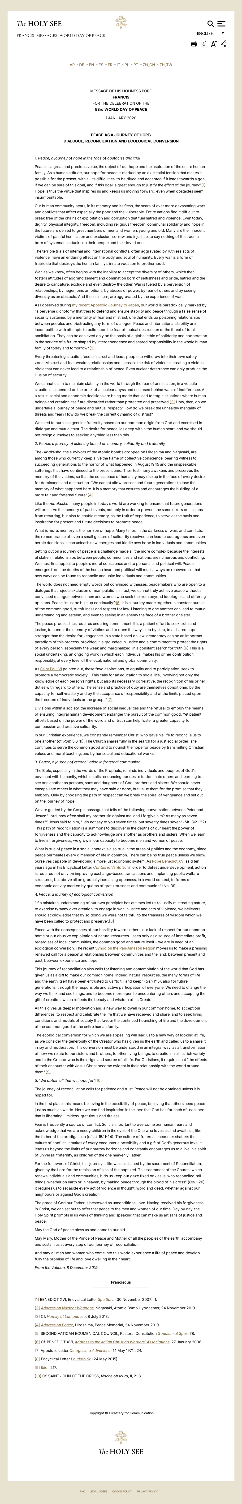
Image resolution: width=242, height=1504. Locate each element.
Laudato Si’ (81, 1359)
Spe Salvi (106, 1299)
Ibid (44, 1367)
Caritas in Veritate (109, 867)
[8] (111, 921)
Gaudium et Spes (173, 1333)
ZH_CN (149, 64)
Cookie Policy (122, 1491)
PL (127, 64)
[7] (110, 699)
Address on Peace (57, 1325)
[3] (172, 402)
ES (101, 64)
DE (81, 64)
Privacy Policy (147, 1491)
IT (118, 64)
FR (110, 64)
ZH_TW (166, 64)
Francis (26, 35)
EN (91, 64)
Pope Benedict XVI (168, 861)
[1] (203, 185)
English (207, 35)
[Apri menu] (220, 24)
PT (136, 64)
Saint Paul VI (51, 668)
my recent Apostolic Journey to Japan (105, 305)
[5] (118, 602)
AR (72, 64)
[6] (186, 648)
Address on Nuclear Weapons (67, 1308)
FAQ (82, 1491)
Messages (47, 35)
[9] (48, 1072)
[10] (98, 1080)
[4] (90, 495)
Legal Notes (99, 1491)
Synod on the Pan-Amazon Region (125, 948)
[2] (92, 348)
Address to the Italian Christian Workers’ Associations (122, 1342)
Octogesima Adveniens (89, 1350)
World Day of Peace (82, 35)
